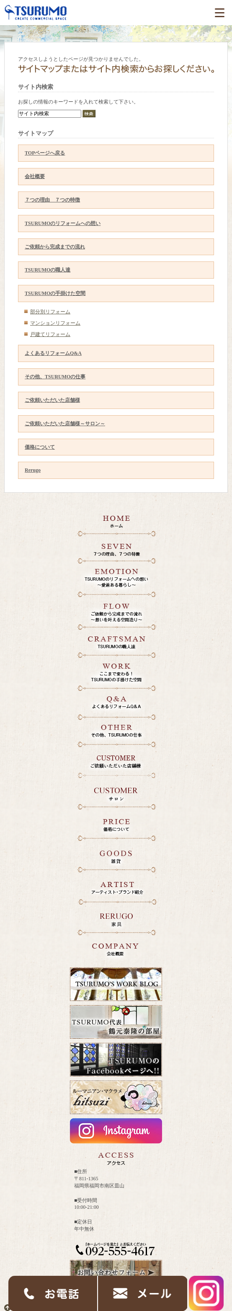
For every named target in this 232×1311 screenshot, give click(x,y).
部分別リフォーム (50, 312)
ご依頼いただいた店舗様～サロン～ (65, 424)
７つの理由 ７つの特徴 (52, 200)
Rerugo (33, 470)
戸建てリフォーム (50, 334)
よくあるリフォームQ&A (53, 353)
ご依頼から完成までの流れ (55, 247)
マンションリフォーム (55, 323)
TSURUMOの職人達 (47, 270)
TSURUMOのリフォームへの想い (63, 223)
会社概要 (35, 176)
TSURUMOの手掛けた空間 (55, 293)
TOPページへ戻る (45, 153)
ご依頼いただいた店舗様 (52, 400)
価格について (40, 447)
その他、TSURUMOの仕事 (55, 377)
